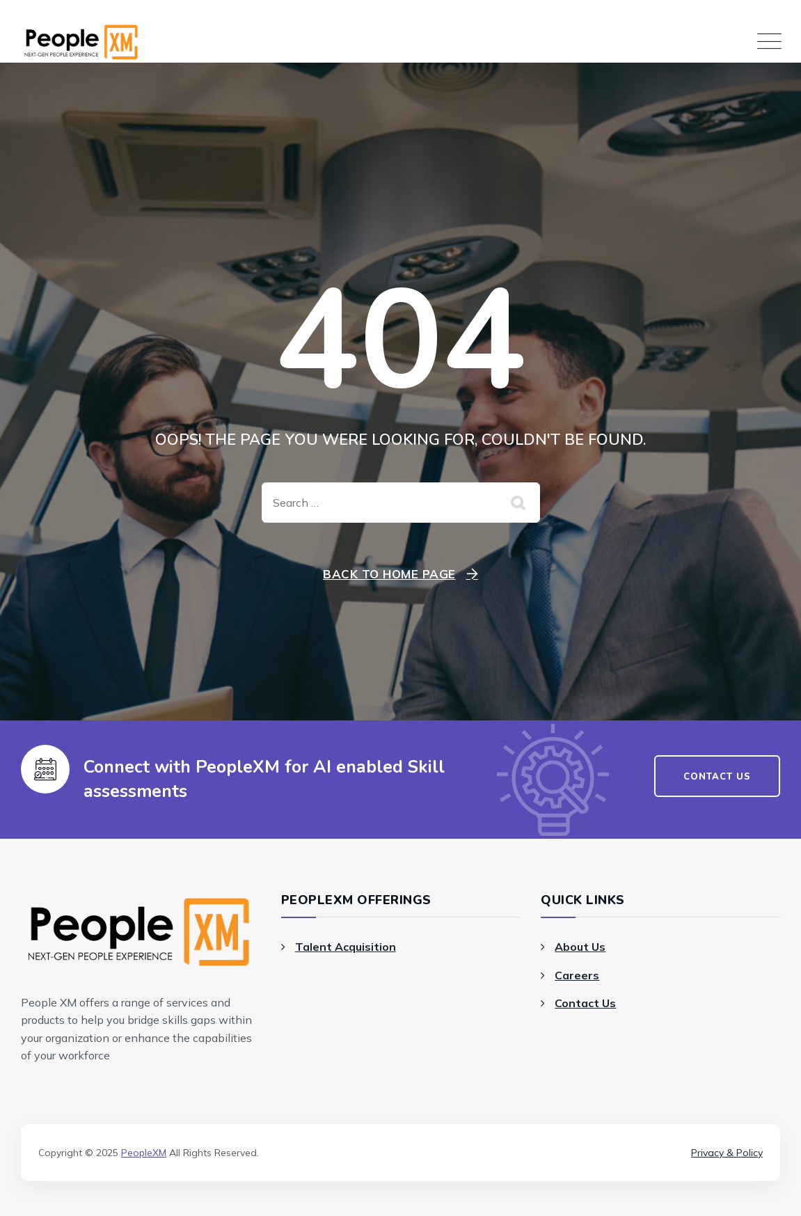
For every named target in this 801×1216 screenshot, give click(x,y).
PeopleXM (143, 1152)
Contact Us (585, 1003)
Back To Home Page (389, 574)
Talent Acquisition (345, 947)
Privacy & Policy (727, 1152)
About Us (580, 947)
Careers (577, 975)
